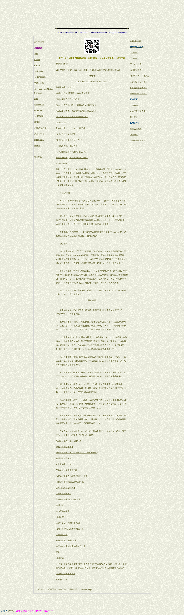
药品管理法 (39, 134)
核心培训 (60, 540)
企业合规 (134, 135)
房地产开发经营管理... (139, 76)
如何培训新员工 (82, 81)
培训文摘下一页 (84, 70)
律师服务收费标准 (137, 140)
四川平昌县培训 (82, 169)
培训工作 (62, 568)
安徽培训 (70, 568)
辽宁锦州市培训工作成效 (66, 564)
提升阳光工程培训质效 (65, 488)
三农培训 (60, 523)
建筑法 (37, 122)
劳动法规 (134, 53)
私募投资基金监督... (138, 88)
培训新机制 (61, 122)
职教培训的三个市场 (64, 447)
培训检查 (60, 505)
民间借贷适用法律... (138, 94)
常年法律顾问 (136, 129)
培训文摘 (60, 558)
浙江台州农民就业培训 (65, 105)
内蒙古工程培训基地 (75, 482)
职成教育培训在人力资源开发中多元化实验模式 (76, 453)
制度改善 (134, 117)
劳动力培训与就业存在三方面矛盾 (70, 128)
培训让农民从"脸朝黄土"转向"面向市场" (73, 93)
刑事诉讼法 (39, 105)
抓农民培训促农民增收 (65, 476)
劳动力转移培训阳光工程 (66, 470)
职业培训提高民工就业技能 (83, 111)
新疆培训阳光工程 (63, 458)
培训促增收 (61, 517)
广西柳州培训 (70, 540)
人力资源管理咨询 (137, 111)
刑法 (36, 99)
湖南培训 (60, 529)
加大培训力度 (84, 564)
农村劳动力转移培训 (64, 464)
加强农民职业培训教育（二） (68, 140)
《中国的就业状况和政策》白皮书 (70, 152)
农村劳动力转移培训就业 (66, 70)
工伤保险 (134, 58)
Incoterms (38, 110)
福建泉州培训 (82, 476)
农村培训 (93, 81)
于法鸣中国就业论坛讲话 (66, 146)
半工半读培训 (62, 546)
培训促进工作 (62, 441)
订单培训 (116, 564)
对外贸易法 (39, 116)
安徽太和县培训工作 (116, 568)
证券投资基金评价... (138, 82)
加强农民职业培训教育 (65, 134)
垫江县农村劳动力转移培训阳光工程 (71, 117)
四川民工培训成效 (82, 568)
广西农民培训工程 (63, 494)
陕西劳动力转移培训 (64, 87)
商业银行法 (39, 140)
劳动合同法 (39, 83)
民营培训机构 (62, 535)
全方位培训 (95, 564)
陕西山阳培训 (74, 499)
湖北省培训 (61, 482)
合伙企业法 (39, 71)
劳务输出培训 (62, 499)
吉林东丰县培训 (63, 511)
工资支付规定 (136, 64)
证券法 (37, 146)
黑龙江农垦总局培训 (64, 169)
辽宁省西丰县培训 (72, 523)
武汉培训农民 (106, 564)
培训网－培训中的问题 (65, 574)
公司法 (37, 65)
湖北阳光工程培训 (99, 568)
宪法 (36, 54)
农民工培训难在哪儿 (86, 105)
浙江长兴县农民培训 (77, 546)
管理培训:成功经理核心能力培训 (106, 70)
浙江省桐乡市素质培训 (74, 529)
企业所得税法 (40, 77)
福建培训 (103, 81)
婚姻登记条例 (136, 70)
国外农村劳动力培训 (78, 158)
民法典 (37, 60)
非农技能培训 (62, 158)
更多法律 (38, 157)
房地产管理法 (40, 128)
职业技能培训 (75, 441)
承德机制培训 (62, 163)
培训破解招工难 (63, 111)
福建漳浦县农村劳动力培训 (67, 99)
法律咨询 (134, 105)
